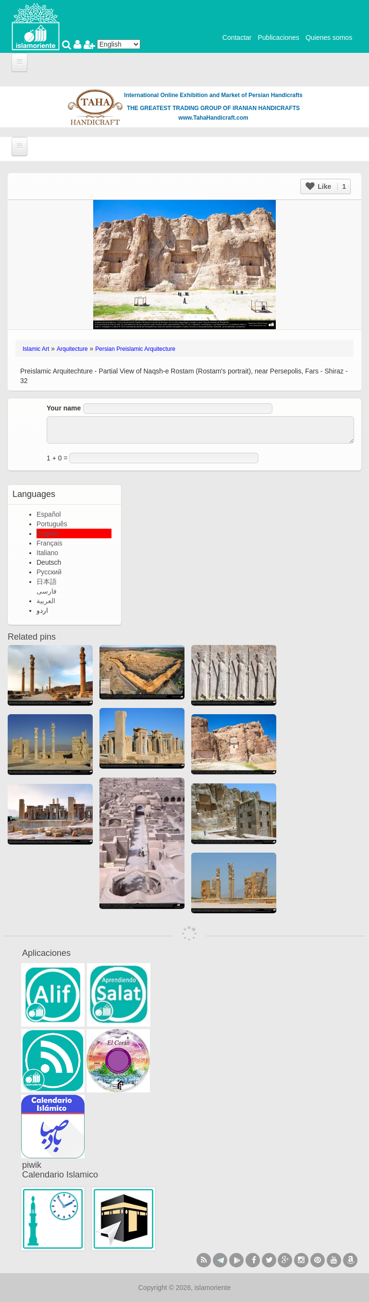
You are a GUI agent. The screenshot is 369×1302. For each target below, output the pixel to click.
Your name (64, 408)
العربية (46, 601)
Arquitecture (72, 349)
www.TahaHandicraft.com (213, 117)
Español (49, 514)
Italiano (47, 553)
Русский (49, 572)
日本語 (47, 581)
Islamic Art (36, 349)
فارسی (47, 591)
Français (49, 543)
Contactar (237, 37)
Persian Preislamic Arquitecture (135, 349)
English (48, 533)
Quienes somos (329, 37)
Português (52, 524)
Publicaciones (278, 37)
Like (326, 186)
